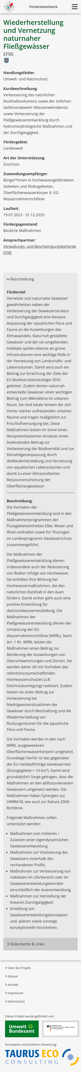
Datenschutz (15, 1001)
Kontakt (11, 985)
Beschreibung (20, 278)
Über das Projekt (18, 968)
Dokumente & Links (25, 943)
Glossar (11, 976)
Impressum (14, 993)
